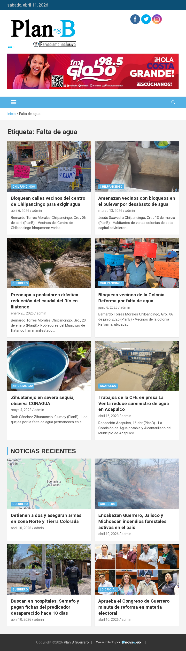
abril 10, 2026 (21, 528)
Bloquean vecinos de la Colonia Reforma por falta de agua (131, 298)
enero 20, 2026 (22, 313)
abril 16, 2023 (108, 416)
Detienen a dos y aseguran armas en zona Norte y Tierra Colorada (46, 518)
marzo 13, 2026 (110, 211)
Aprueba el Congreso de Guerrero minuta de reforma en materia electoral (134, 607)
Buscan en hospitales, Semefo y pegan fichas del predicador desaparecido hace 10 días (45, 607)
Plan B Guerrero (76, 642)
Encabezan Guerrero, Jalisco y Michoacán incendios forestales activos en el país (132, 521)
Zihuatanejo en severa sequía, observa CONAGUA (43, 400)
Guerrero (20, 283)
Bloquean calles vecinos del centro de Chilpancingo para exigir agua (48, 201)
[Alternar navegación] (13, 102)
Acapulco (108, 386)
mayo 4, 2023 (21, 410)
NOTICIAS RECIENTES (43, 451)
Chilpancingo (23, 186)
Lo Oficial (108, 589)
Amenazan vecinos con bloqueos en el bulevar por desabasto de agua (136, 201)
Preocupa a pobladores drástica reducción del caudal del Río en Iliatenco (44, 300)
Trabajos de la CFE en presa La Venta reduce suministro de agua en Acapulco (133, 403)
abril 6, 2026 (20, 211)
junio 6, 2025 (107, 307)
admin (37, 211)
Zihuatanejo (22, 386)
